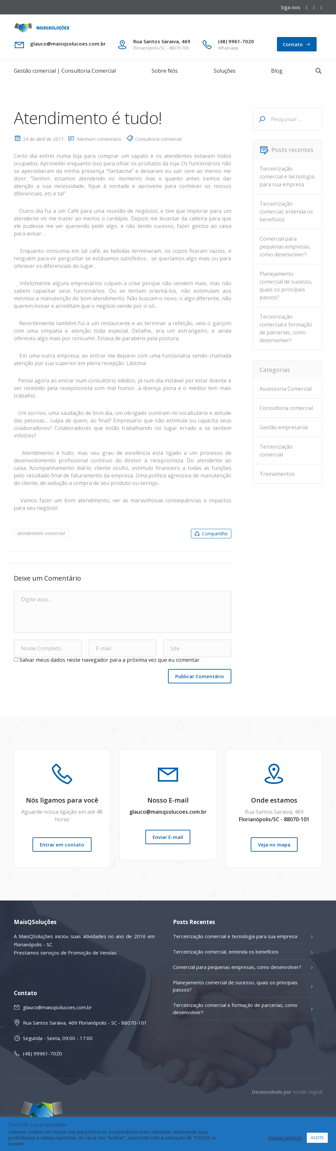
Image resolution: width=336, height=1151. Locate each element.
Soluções (225, 70)
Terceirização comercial (276, 450)
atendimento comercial (41, 533)
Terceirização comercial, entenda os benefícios (286, 211)
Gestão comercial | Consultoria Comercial (65, 70)
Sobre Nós (165, 70)
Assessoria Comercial (286, 388)
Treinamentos (277, 473)
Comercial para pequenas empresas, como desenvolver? (285, 246)
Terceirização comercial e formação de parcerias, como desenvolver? (286, 328)
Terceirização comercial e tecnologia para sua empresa (287, 176)
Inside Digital (307, 1091)
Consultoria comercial (158, 139)
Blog (277, 70)
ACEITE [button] (317, 1138)
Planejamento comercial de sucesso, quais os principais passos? (286, 285)
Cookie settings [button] (285, 1138)
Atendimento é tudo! (88, 118)
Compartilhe (211, 533)
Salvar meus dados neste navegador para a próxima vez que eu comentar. (109, 659)
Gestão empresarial (284, 427)
